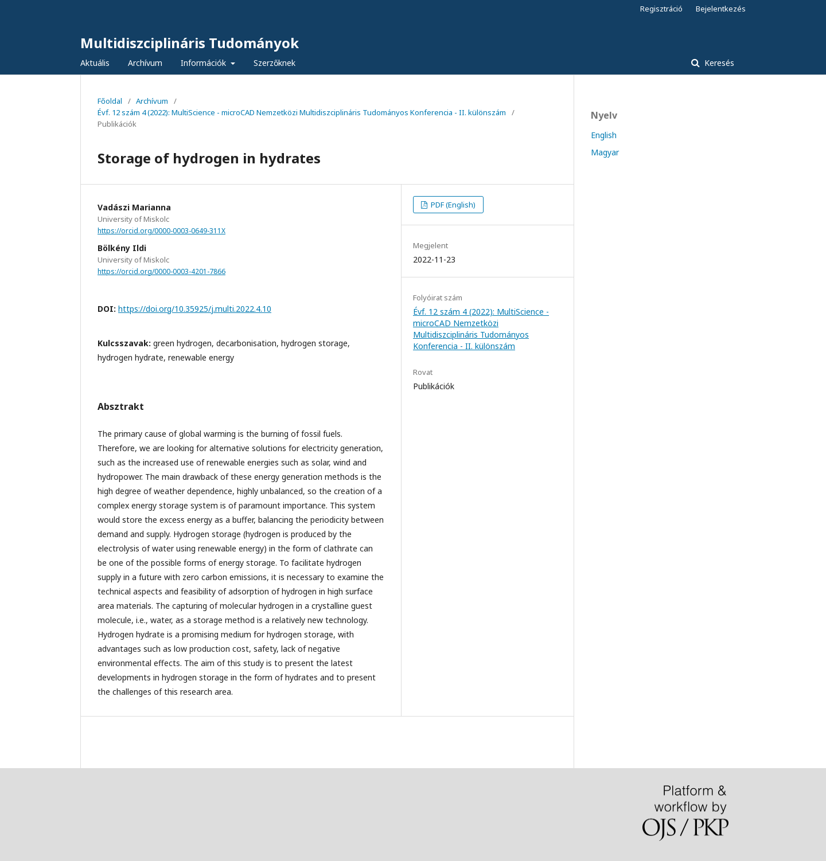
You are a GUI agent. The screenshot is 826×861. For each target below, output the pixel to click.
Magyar (605, 152)
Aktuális (95, 62)
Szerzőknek (274, 62)
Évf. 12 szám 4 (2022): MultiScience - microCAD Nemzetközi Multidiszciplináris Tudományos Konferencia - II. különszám (302, 112)
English (604, 135)
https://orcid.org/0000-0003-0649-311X (161, 231)
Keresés (718, 62)
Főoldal (110, 101)
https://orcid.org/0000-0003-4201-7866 (161, 271)
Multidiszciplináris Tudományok (189, 42)
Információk (204, 62)
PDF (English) (452, 204)
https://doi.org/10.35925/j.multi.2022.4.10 (194, 308)
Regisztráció (661, 8)
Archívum (145, 62)
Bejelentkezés (721, 8)
